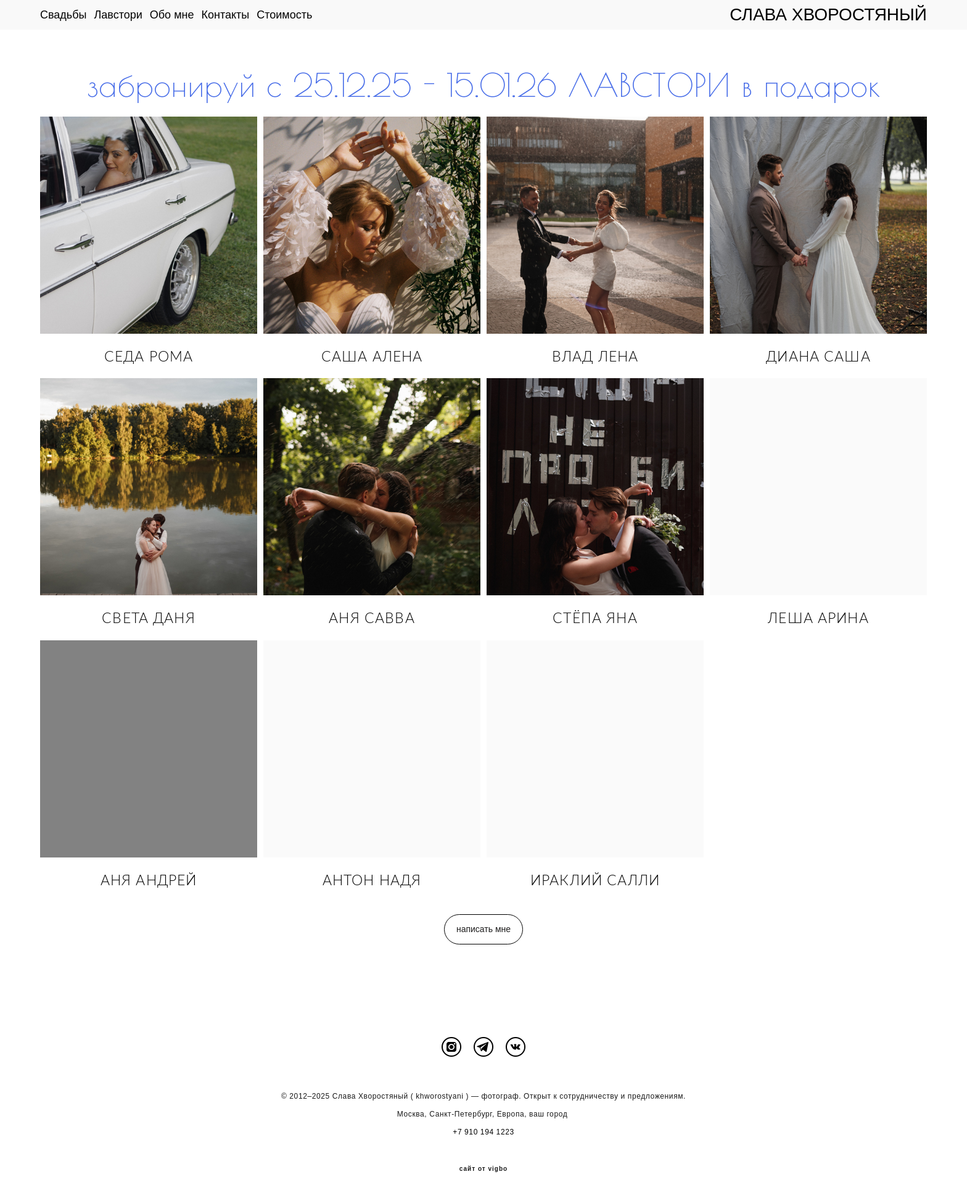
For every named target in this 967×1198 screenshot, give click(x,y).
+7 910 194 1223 (483, 1132)
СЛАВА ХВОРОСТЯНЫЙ (828, 14)
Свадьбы (63, 14)
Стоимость (284, 14)
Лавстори (118, 14)
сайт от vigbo (483, 1169)
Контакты (225, 14)
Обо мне (172, 14)
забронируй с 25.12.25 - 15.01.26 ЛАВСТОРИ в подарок (484, 85)
